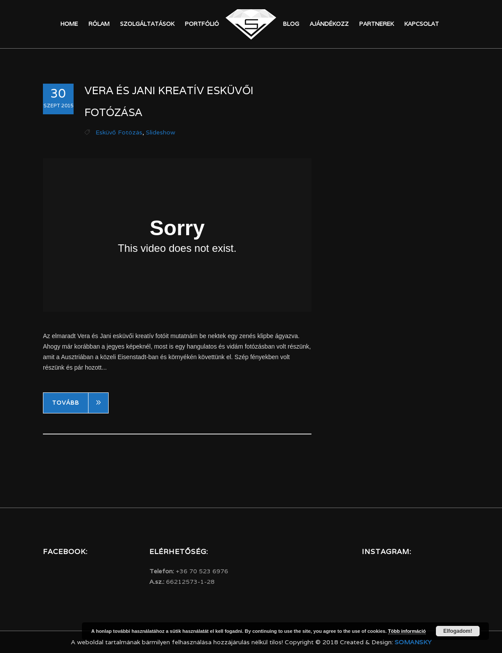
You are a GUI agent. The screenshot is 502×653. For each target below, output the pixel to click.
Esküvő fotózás (118, 132)
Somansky (413, 642)
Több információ (407, 631)
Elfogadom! (457, 631)
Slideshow (160, 132)
